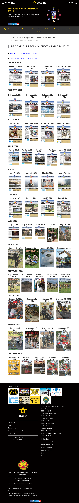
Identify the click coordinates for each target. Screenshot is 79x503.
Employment (11, 422)
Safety (18, 486)
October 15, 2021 (32, 300)
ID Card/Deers (45, 439)
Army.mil (23, 419)
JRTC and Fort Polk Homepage (19, 38)
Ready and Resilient (46, 450)
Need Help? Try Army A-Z (15, 437)
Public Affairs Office (49, 38)
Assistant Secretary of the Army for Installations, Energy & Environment (22, 496)
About (32, 38)
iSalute (43, 453)
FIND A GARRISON (23, 481)
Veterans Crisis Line (47, 444)
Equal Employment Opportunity (50, 442)
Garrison (39, 38)
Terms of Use (12, 428)
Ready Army (11, 433)
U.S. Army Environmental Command (18, 493)
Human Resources (13, 489)
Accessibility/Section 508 (16, 431)
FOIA (9, 425)
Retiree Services (46, 456)
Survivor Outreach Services (16, 484)
